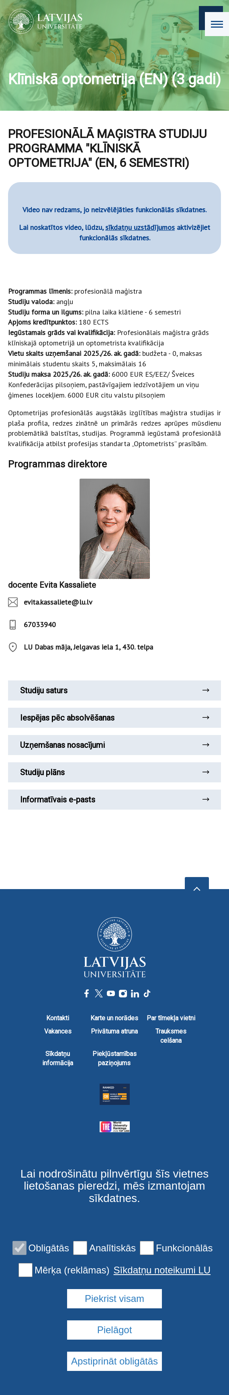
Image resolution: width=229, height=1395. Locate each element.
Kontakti (57, 1018)
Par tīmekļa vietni (171, 1018)
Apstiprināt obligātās (114, 1361)
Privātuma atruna (114, 1031)
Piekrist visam (114, 1298)
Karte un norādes (114, 1018)
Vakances (58, 1031)
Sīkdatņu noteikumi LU (162, 1270)
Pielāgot (114, 1329)
